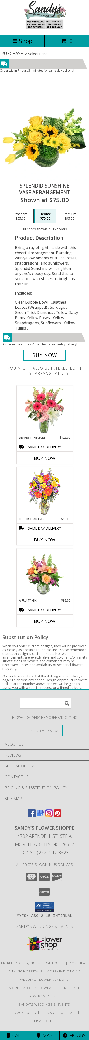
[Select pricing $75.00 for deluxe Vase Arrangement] (45, 216)
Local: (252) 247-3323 (45, 852)
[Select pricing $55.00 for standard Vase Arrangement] (20, 216)
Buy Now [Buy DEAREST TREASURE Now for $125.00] (44, 458)
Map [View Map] (44, 1035)
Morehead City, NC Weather (34, 988)
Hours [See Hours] (74, 1035)
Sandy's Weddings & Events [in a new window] (44, 926)
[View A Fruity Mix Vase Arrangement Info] (44, 573)
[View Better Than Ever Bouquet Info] (44, 492)
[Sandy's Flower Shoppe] (44, 28)
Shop (22, 41)
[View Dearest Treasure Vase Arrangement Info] (44, 410)
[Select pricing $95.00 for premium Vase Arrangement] (69, 216)
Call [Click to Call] (15, 1035)
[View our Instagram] (49, 815)
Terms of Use (44, 1021)
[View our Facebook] (32, 815)
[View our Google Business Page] (40, 815)
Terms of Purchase (59, 1012)
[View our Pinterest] (57, 815)
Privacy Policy (23, 1012)
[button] (44, 907)
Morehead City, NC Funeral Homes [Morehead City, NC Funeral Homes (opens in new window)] (33, 963)
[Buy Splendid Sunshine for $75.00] (44, 355)
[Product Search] (45, 703)
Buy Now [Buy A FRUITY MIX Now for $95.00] (44, 621)
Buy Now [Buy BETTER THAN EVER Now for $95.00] (44, 540)
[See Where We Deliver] (45, 730)
